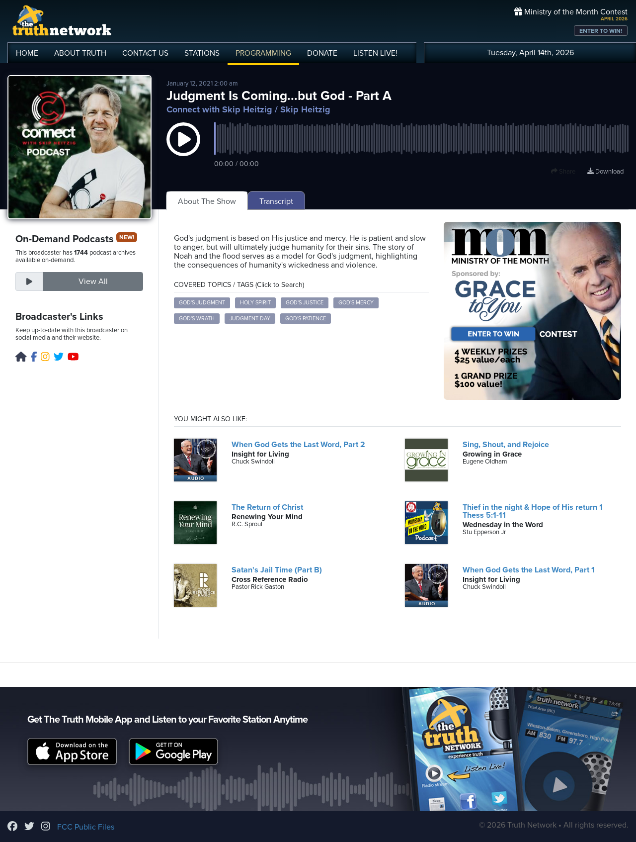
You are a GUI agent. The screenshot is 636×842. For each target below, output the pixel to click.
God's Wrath (197, 318)
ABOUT (80, 53)
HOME (27, 53)
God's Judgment (202, 302)
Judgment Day (250, 318)
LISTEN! (375, 53)
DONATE (322, 53)
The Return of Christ (267, 507)
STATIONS (202, 53)
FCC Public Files (85, 827)
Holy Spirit (255, 302)
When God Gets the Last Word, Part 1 (529, 570)
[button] (183, 149)
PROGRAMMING (263, 53)
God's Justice (304, 302)
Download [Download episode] (605, 172)
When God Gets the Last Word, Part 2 (298, 445)
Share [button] (563, 172)
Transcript (276, 201)
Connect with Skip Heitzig (219, 109)
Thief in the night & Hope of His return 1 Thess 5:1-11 (533, 511)
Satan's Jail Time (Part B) (277, 570)
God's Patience (305, 318)
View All (93, 281)
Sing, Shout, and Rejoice (506, 445)
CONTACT (145, 53)
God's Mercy (356, 302)
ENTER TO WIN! (600, 30)
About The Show (207, 201)
